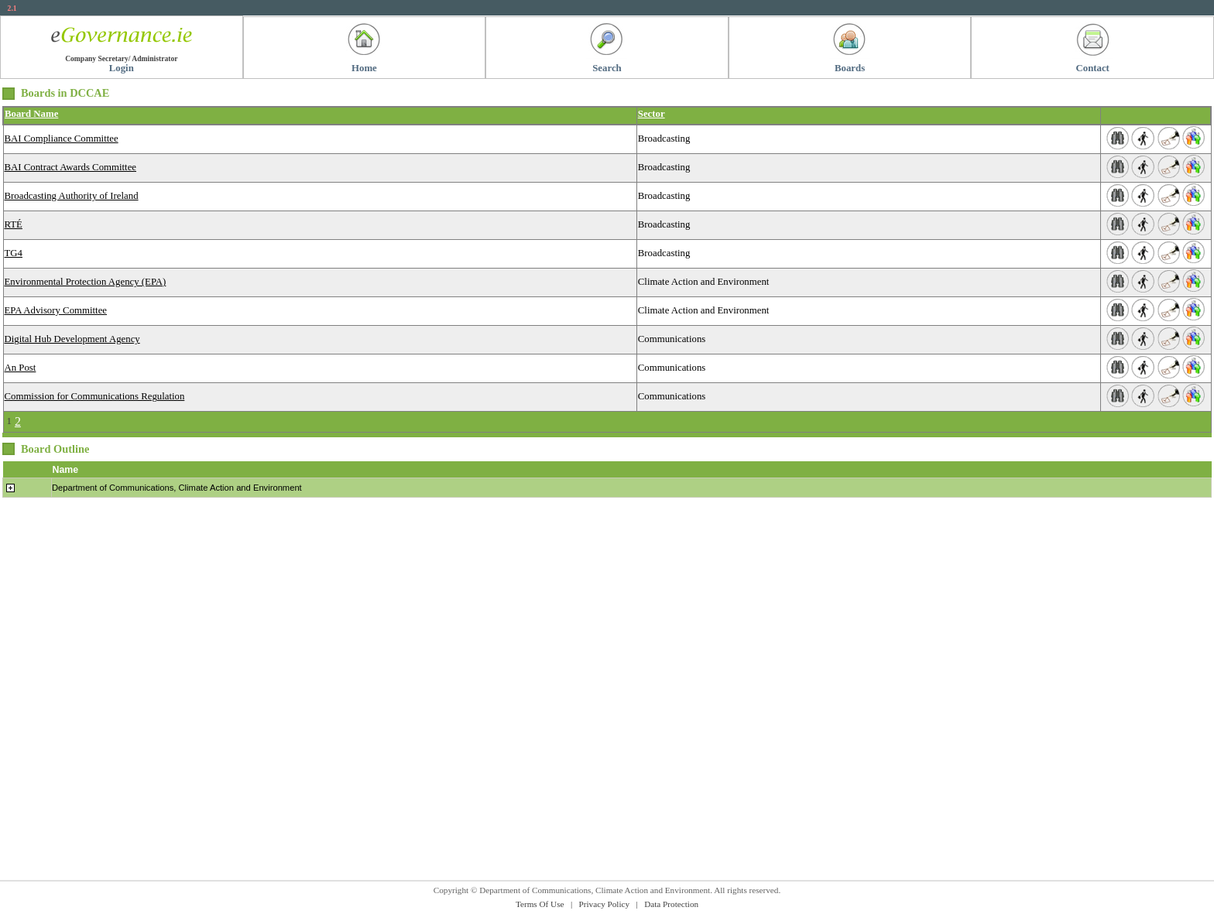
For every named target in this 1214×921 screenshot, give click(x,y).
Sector (651, 113)
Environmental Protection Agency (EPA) (85, 281)
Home (364, 68)
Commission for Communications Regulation (95, 396)
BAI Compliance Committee (61, 138)
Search (606, 68)
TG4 (13, 253)
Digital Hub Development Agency (72, 339)
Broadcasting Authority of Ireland (72, 195)
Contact (1092, 68)
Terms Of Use (540, 904)
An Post (20, 367)
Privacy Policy (604, 904)
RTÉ (13, 224)
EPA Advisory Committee (56, 310)
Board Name (31, 113)
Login (121, 68)
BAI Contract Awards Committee (71, 167)
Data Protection (671, 904)
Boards (850, 68)
